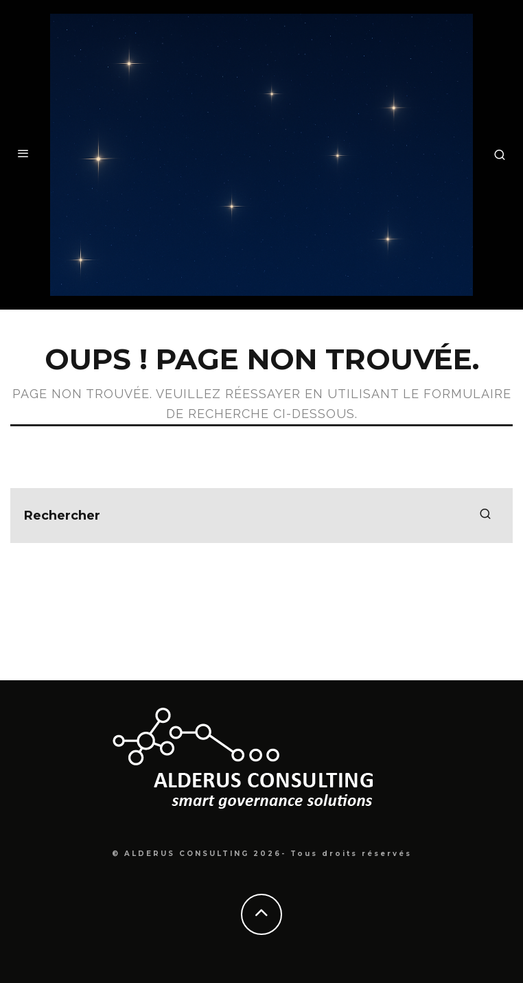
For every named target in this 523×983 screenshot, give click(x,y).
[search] (485, 515)
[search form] (261, 515)
